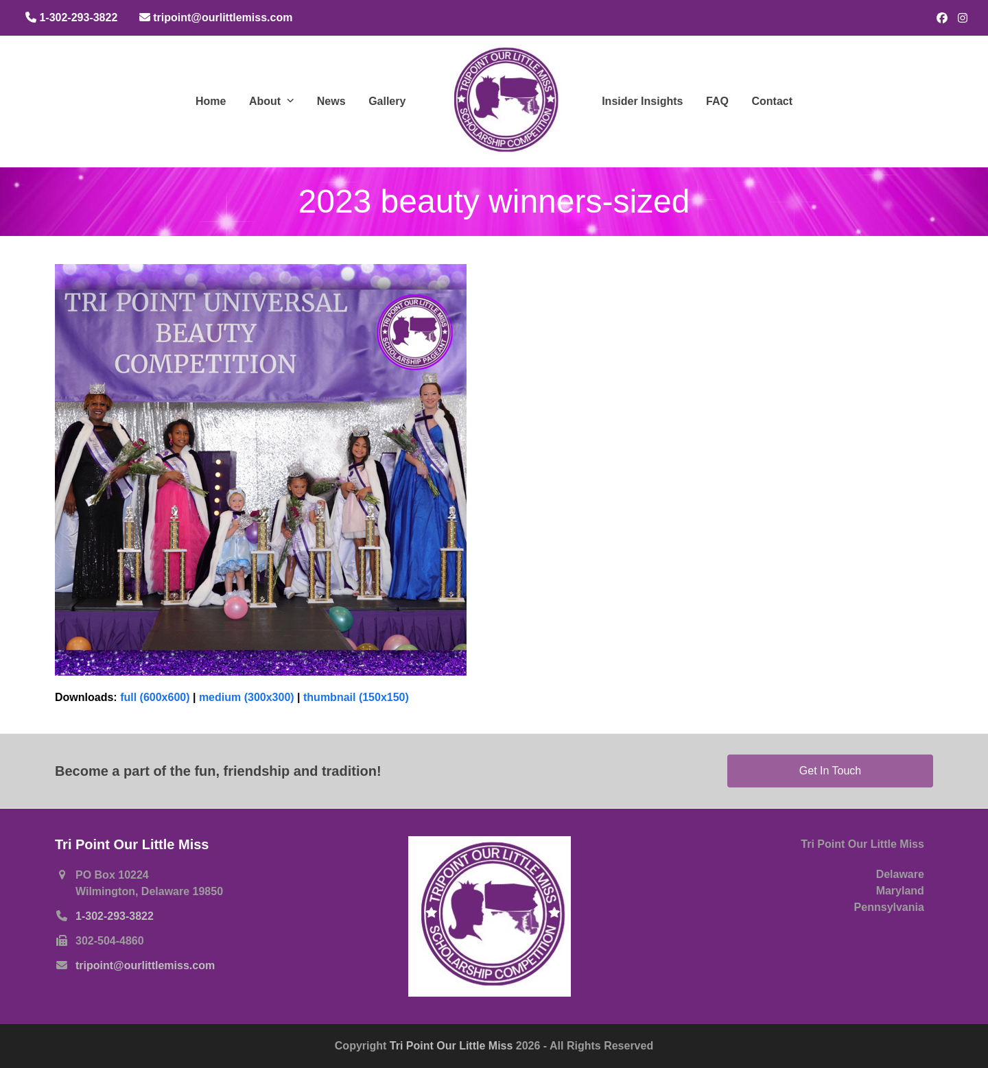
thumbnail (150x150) (356, 697)
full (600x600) (154, 697)
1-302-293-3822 (114, 916)
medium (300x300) (246, 697)
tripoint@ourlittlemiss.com (145, 965)
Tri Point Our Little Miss (453, 1046)
